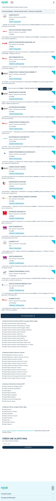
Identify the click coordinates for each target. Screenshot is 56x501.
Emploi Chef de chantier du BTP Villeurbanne (15, 346)
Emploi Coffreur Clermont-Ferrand (12, 359)
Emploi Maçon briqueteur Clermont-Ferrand (15, 372)
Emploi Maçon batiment (9, 393)
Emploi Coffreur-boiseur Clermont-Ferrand (15, 363)
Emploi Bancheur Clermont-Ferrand (13, 355)
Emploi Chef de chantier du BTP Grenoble (14, 332)
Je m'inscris (28, 447)
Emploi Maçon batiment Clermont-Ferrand (14, 369)
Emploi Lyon (6, 420)
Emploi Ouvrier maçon (9, 401)
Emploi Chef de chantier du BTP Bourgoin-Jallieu (16, 328)
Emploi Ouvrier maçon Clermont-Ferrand (14, 378)
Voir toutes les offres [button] (28, 316)
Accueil (4, 430)
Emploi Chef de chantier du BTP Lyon (13, 334)
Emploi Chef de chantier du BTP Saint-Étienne (15, 340)
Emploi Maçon (7, 390)
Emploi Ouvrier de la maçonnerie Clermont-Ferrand (17, 376)
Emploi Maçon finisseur (9, 397)
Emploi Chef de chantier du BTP (25, 430)
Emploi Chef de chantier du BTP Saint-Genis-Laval (16, 342)
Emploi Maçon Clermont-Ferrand (12, 367)
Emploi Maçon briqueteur (10, 395)
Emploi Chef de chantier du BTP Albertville (14, 323)
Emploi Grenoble (7, 418)
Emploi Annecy (7, 409)
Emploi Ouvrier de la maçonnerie (12, 399)
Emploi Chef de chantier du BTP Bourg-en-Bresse (16, 325)
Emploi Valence (7, 424)
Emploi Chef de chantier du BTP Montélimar (15, 336)
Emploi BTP (14, 430)
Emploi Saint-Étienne (9, 422)
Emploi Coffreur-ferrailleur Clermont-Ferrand (15, 365)
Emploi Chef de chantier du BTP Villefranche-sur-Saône (18, 344)
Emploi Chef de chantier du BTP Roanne (14, 338)
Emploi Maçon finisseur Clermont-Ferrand (14, 374)
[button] (53, 2)
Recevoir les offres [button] (45, 89)
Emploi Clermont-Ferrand (10, 416)
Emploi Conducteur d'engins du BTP (12, 386)
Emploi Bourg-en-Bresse (10, 411)
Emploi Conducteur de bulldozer (12, 388)
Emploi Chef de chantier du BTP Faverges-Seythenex (17, 330)
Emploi (8, 430)
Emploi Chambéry (8, 413)
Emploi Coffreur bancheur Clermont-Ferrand (15, 361)
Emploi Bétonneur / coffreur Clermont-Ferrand (15, 357)
